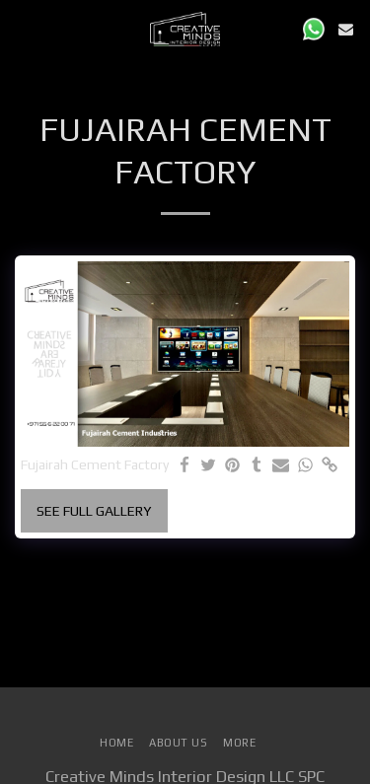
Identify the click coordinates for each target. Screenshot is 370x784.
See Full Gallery (94, 511)
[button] (21, 28)
